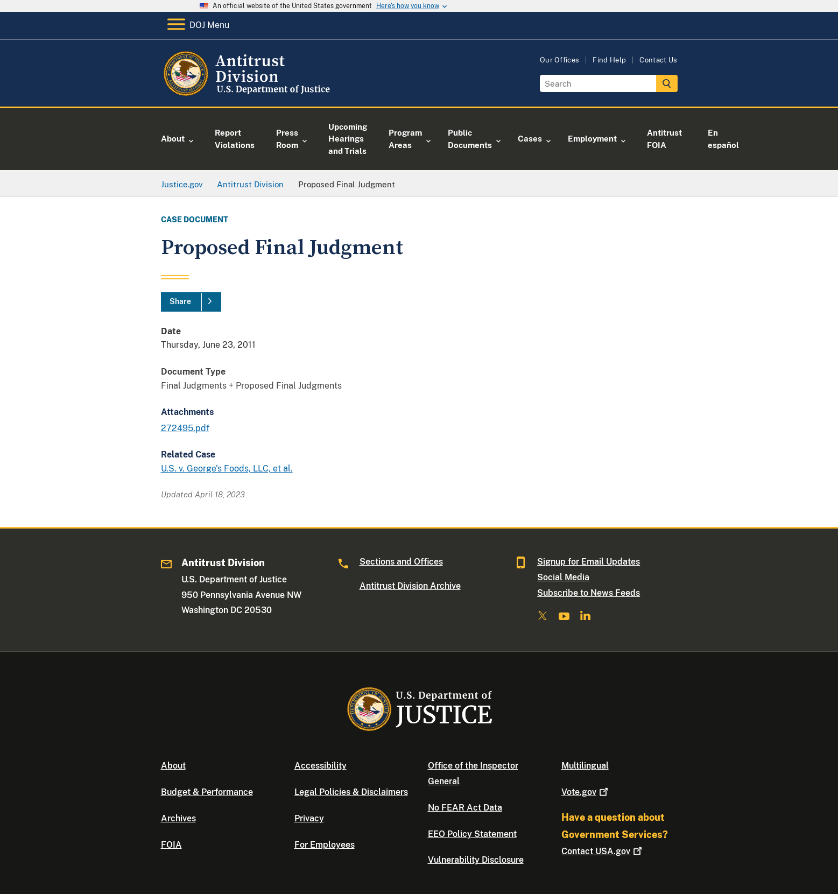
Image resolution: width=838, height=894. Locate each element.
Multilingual (585, 766)
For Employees (324, 845)
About (173, 766)
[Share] (191, 302)
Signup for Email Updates (588, 562)
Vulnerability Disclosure (476, 860)
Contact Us (658, 60)
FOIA (171, 845)
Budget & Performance (207, 792)
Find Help (609, 60)
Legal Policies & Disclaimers (351, 792)
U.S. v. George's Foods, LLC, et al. (227, 468)
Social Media (563, 577)
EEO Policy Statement (472, 834)
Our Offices (560, 60)
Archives (178, 818)
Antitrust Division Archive (410, 586)
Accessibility (320, 766)
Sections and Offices (401, 562)
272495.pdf (185, 428)
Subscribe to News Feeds (588, 593)
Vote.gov (585, 792)
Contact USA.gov (602, 851)
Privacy (309, 818)
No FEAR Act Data (465, 808)
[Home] (248, 94)
